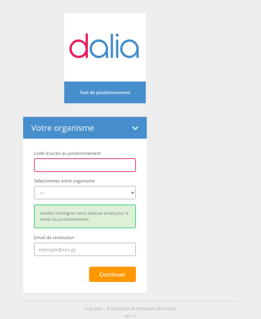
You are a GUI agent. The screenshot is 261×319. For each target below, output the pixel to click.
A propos (94, 309)
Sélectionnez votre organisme (64, 181)
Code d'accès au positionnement (67, 153)
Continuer (112, 274)
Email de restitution (54, 237)
